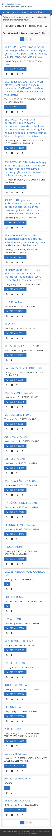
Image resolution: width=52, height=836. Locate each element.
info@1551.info (31, 833)
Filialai (7, 64)
